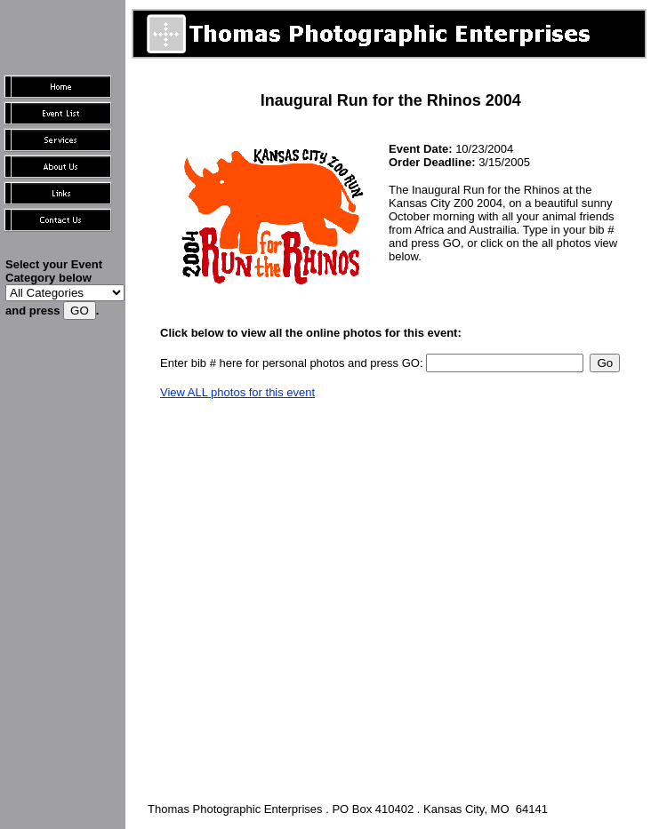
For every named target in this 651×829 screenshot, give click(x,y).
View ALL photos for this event (237, 392)
